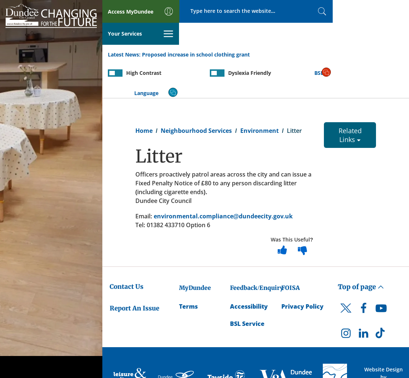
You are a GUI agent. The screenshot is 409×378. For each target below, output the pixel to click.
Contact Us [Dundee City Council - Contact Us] (126, 250)
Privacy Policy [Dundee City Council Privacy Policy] (302, 270)
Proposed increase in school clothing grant (196, 32)
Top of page (361, 250)
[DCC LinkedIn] (363, 298)
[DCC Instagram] (346, 298)
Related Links (350, 98)
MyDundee (195, 251)
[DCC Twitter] (346, 278)
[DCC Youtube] (381, 273)
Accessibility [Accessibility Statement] (249, 270)
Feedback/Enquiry (256, 251)
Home (144, 94)
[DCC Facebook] (363, 273)
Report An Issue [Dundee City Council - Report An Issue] (134, 272)
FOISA (290, 251)
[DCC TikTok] (381, 298)
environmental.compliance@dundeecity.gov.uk (223, 179)
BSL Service (247, 287)
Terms (188, 270)
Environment (259, 94)
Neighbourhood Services (196, 94)
